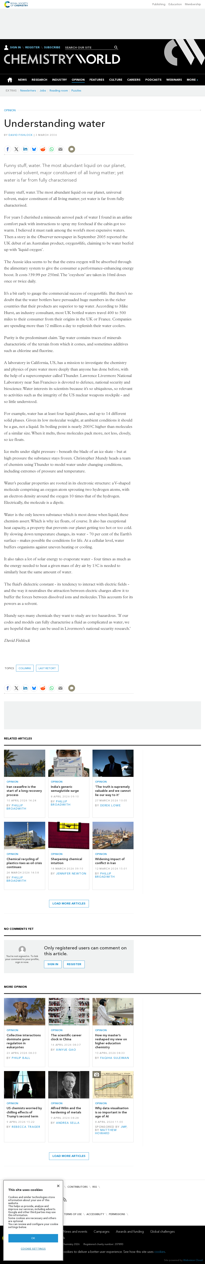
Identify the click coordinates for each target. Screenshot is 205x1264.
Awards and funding (130, 1231)
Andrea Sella (67, 1123)
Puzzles (76, 90)
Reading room (59, 90)
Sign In (15, 47)
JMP (124, 1127)
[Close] (58, 1186)
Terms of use (73, 1214)
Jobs (43, 90)
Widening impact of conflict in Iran (110, 861)
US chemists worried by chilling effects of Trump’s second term (24, 1112)
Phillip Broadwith (16, 807)
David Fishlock (21, 134)
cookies (159, 1252)
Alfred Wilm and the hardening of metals (66, 1110)
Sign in (52, 964)
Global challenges (162, 1231)
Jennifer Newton (71, 873)
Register (32, 47)
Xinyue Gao (66, 1049)
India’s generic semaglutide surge (65, 789)
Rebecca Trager (26, 1127)
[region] (33, 1220)
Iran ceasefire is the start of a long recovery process (24, 791)
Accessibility (95, 1214)
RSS (94, 1186)
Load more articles (68, 903)
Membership (193, 4)
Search (116, 47)
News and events (75, 1231)
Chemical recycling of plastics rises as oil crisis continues (24, 863)
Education (175, 4)
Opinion (10, 110)
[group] (191, 79)
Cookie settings (33, 1248)
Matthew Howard (106, 1131)
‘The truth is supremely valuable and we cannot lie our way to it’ (113, 791)
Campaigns (102, 1231)
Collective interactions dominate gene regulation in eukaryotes (24, 1041)
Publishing (158, 4)
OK (33, 1238)
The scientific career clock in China (66, 1037)
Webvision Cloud (193, 1260)
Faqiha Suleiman (114, 1058)
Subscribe (52, 47)
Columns (25, 668)
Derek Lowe (110, 805)
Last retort (47, 668)
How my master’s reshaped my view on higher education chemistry (111, 1041)
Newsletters (28, 90)
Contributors (77, 1186)
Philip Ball (21, 1058)
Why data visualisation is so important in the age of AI (112, 1112)
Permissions (117, 1214)
